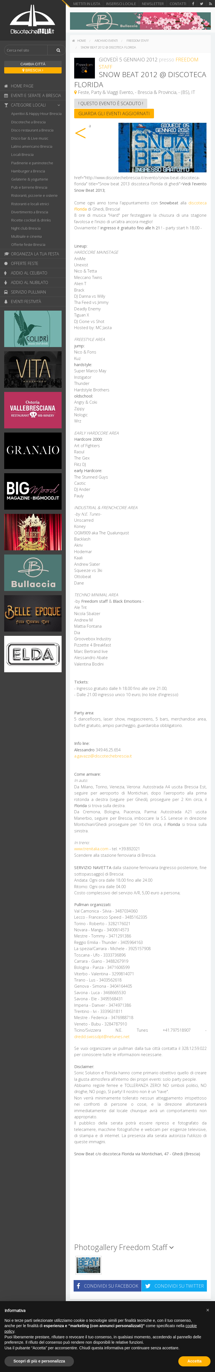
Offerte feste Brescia (28, 244)
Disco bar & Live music (29, 138)
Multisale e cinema (26, 236)
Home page (19, 86)
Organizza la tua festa (31, 254)
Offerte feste (21, 263)
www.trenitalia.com (91, 848)
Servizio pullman (25, 292)
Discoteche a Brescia (28, 121)
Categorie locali (33, 105)
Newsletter (153, 3)
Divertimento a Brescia (29, 211)
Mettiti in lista (86, 3)
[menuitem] (79, 40)
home (79, 40)
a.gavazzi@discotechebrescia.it (103, 756)
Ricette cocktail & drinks (31, 220)
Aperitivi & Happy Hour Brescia (36, 113)
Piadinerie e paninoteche (32, 162)
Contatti (178, 3)
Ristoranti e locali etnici (30, 203)
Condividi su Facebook (107, 1286)
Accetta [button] (194, 1361)
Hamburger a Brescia (28, 171)
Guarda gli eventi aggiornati (114, 113)
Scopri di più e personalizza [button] (39, 1361)
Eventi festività (22, 301)
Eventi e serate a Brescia (32, 95)
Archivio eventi (106, 40)
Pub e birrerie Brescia (29, 187)
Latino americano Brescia (31, 146)
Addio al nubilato (26, 282)
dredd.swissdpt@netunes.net (102, 1036)
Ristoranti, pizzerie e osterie (34, 195)
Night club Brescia (26, 228)
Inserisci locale (121, 3)
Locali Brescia (22, 154)
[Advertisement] (140, 1202)
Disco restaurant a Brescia (32, 130)
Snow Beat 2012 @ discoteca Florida (108, 47)
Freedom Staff (138, 40)
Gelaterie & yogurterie (29, 179)
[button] (207, 1310)
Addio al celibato (25, 273)
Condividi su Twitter (174, 1286)
